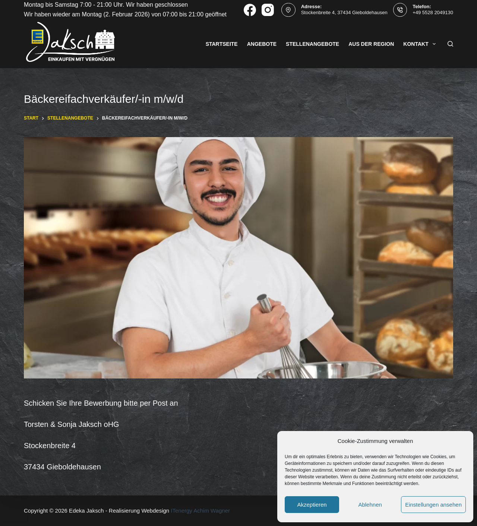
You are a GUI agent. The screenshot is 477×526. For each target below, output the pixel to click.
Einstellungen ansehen (433, 504)
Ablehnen (370, 504)
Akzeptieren (311, 504)
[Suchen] (450, 44)
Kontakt (420, 43)
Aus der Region (371, 44)
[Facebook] (250, 10)
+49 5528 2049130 (433, 12)
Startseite (222, 44)
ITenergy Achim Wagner (200, 510)
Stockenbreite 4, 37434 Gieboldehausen (344, 12)
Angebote (262, 44)
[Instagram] (268, 10)
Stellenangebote (312, 44)
